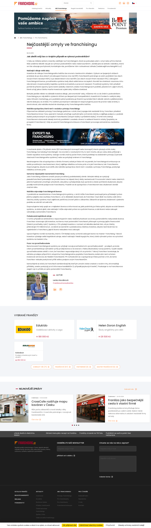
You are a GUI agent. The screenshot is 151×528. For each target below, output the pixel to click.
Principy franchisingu (64, 496)
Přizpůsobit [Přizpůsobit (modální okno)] (110, 525)
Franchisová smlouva (64, 505)
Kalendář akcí (83, 496)
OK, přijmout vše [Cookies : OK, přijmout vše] (69, 525)
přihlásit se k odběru (66, 456)
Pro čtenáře (90, 8)
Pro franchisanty (41, 38)
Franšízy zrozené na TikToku (93, 433)
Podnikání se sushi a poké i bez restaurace (120, 434)
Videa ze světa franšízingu (45, 518)
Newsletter (82, 499)
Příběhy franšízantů (43, 505)
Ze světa (39, 499)
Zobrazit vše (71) (41, 367)
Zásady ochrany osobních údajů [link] (131, 525)
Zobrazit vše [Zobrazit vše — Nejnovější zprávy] (130, 389)
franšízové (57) (63, 367)
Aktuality (48, 8)
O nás (80, 502)
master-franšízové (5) (107, 367)
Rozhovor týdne (41, 502)
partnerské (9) (84, 367)
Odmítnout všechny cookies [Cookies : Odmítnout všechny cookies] (91, 525)
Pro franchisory (62, 502)
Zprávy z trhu (40, 514)
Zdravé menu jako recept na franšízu (63, 433)
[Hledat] (76, 3)
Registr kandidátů (77, 8)
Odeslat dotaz (106, 477)
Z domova (39, 496)
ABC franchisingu (61, 8)
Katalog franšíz (37, 8)
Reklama (101, 8)
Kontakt (81, 505)
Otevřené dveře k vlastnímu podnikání (25, 434)
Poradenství (112, 8)
